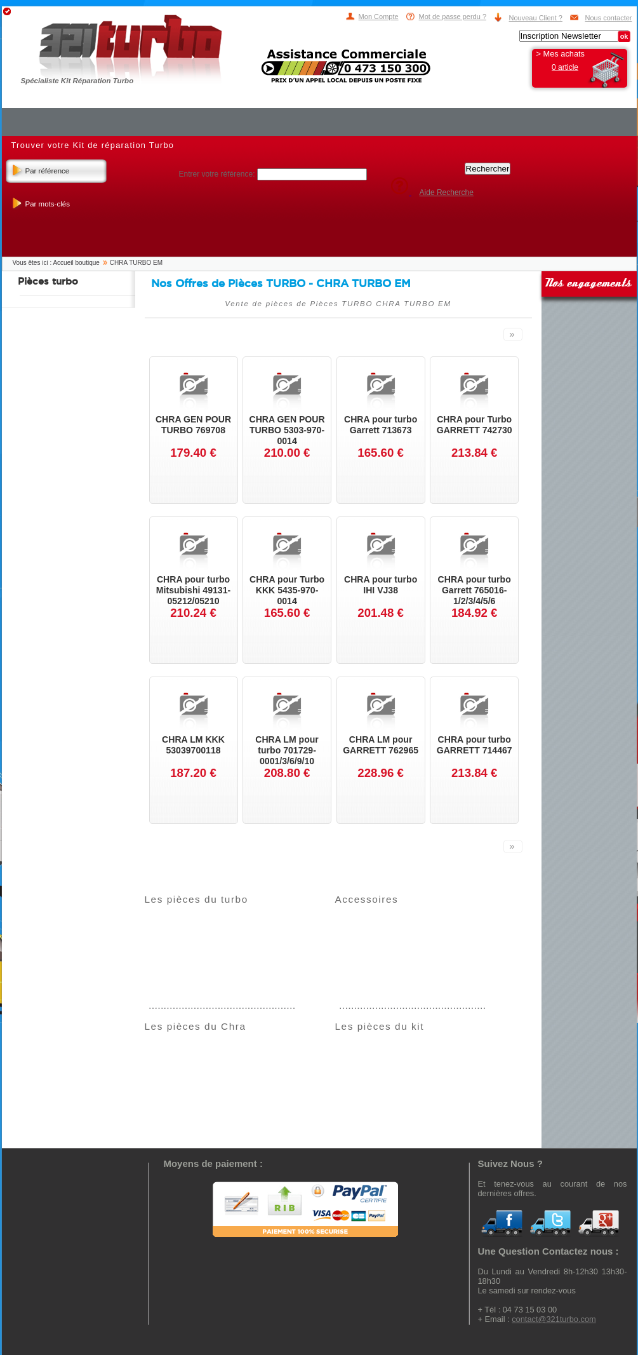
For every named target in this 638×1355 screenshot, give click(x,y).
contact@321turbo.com (554, 1319)
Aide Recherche (447, 192)
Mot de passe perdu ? (452, 16)
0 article (565, 67)
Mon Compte (379, 16)
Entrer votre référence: (218, 174)
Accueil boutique (76, 262)
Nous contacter (608, 18)
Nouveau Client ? (535, 18)
